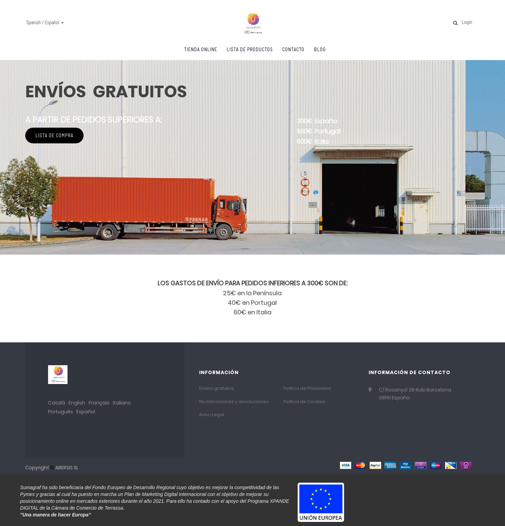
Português (60, 411)
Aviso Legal (211, 414)
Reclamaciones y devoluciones (234, 401)
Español (85, 411)
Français (99, 402)
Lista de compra (63, 217)
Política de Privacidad (307, 388)
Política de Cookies (304, 401)
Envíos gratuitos (216, 388)
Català (56, 402)
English (77, 402)
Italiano (122, 402)
